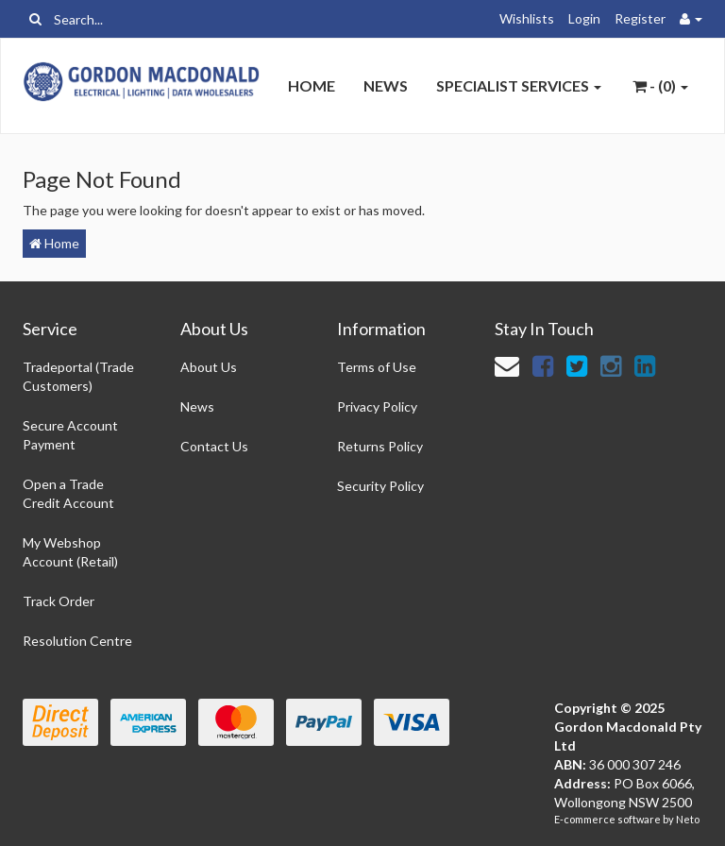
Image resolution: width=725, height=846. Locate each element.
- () (660, 85)
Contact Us (214, 446)
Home (311, 85)
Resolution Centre (77, 641)
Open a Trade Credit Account (68, 493)
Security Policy (380, 486)
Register (640, 18)
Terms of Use (376, 367)
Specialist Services (518, 85)
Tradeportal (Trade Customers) (78, 376)
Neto (688, 819)
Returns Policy (380, 446)
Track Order (58, 601)
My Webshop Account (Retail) (70, 551)
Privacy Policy (377, 406)
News (385, 85)
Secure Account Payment (70, 434)
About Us (208, 367)
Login (584, 18)
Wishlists (526, 18)
